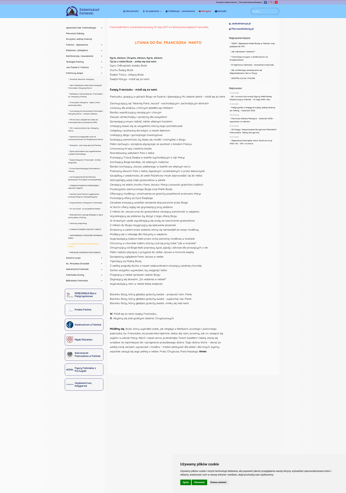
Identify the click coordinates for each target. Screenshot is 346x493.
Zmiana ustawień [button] (218, 482)
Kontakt (220, 11)
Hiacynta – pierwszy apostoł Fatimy (84, 144)
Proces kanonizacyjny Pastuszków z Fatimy (84, 169)
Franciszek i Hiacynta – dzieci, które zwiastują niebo (84, 103)
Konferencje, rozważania (79, 56)
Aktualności (131, 11)
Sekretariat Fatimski (77, 269)
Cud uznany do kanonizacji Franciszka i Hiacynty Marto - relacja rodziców (85, 112)
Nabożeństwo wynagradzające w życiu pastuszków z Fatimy (85, 216)
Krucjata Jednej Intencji (226, 2)
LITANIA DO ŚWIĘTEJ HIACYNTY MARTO (84, 229)
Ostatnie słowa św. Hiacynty (81, 78)
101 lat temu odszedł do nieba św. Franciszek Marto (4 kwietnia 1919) (83, 120)
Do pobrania (151, 11)
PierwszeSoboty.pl (241, 28)
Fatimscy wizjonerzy (77, 223)
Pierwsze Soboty (75, 33)
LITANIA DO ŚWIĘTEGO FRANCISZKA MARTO (83, 245)
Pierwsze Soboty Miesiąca (250, 2)
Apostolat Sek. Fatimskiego (81, 27)
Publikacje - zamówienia (180, 11)
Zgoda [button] (186, 482)
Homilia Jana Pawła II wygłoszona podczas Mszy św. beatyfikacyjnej (83, 195)
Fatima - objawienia (77, 44)
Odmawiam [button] (199, 482)
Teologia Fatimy (75, 61)
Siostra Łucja (73, 258)
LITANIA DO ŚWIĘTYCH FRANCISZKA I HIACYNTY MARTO (83, 186)
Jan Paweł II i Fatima (77, 67)
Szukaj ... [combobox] (256, 11)
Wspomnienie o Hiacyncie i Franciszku (85, 202)
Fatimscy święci (74, 73)
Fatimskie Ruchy (75, 275)
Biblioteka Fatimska (77, 280)
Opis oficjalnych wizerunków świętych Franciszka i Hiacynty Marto (85, 86)
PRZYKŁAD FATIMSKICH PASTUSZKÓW (84, 252)
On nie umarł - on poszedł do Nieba (84, 208)
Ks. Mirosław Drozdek (77, 263)
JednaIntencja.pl (240, 23)
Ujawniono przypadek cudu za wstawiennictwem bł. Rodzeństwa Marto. (86, 137)
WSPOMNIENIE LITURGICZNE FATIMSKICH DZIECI (85, 236)
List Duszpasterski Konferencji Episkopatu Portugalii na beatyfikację (84, 178)
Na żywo (205, 11)
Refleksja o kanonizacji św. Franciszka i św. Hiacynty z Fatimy (85, 95)
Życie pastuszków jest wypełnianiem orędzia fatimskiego (84, 152)
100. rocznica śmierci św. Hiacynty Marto (83, 129)
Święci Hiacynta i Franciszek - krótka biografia (84, 161)
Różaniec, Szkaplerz (77, 50)
